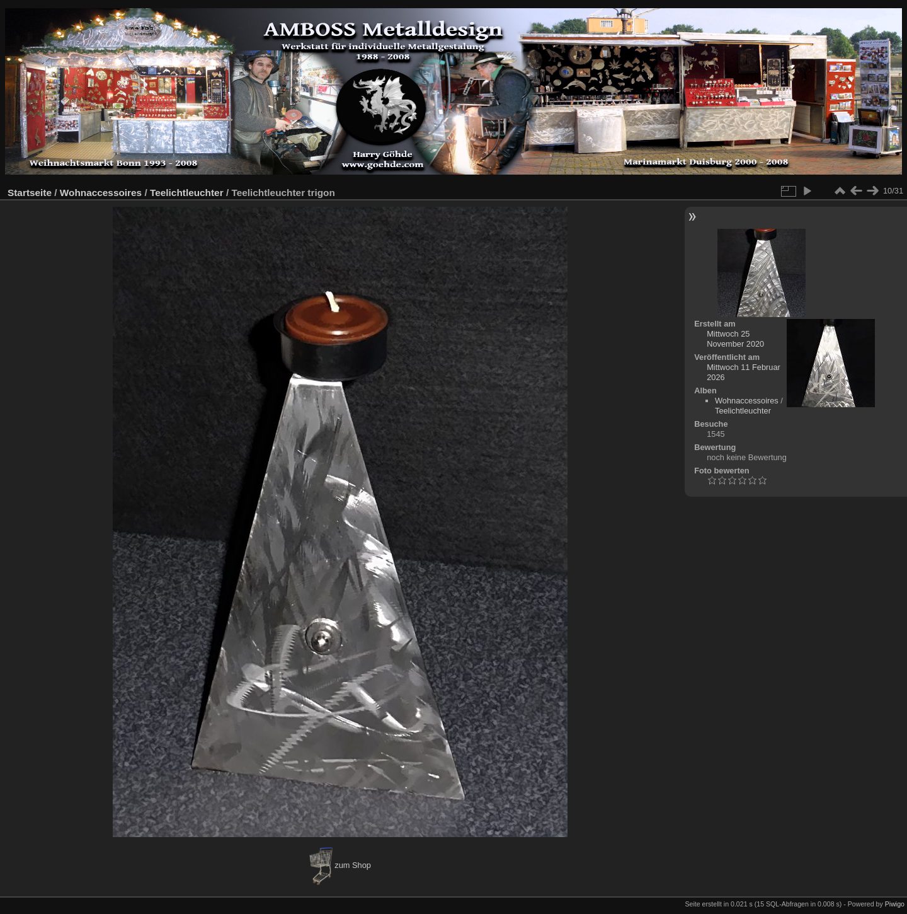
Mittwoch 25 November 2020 (735, 339)
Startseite (30, 192)
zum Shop (340, 865)
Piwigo (894, 904)
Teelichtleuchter (187, 192)
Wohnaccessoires (101, 192)
